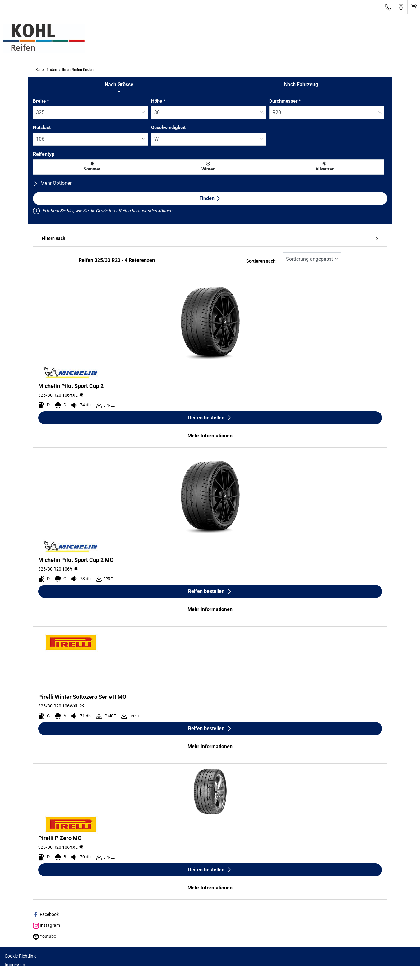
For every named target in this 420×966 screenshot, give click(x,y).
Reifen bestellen (210, 418)
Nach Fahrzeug (301, 84)
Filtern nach (210, 238)
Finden (210, 198)
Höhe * (158, 101)
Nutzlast (42, 127)
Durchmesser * (285, 101)
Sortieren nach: (261, 261)
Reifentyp (43, 154)
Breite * (41, 101)
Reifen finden (46, 70)
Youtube (44, 936)
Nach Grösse (119, 84)
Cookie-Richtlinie (20, 956)
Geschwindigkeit (168, 127)
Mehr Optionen (53, 183)
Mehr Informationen (210, 436)
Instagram (46, 925)
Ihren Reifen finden (78, 70)
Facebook (46, 914)
